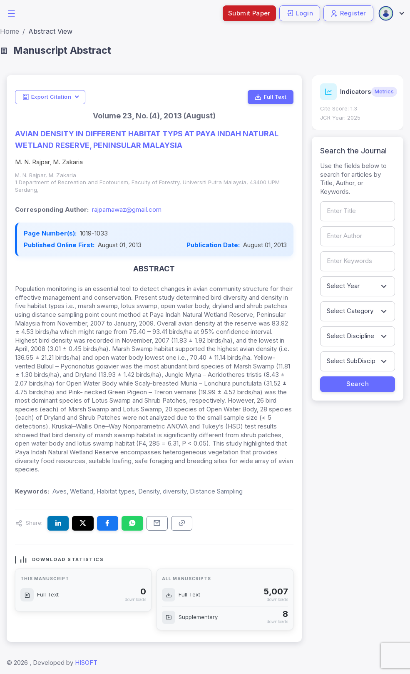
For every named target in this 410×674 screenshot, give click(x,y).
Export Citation (46, 97)
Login (299, 13)
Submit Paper (249, 13)
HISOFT (86, 662)
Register (348, 13)
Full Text (270, 97)
